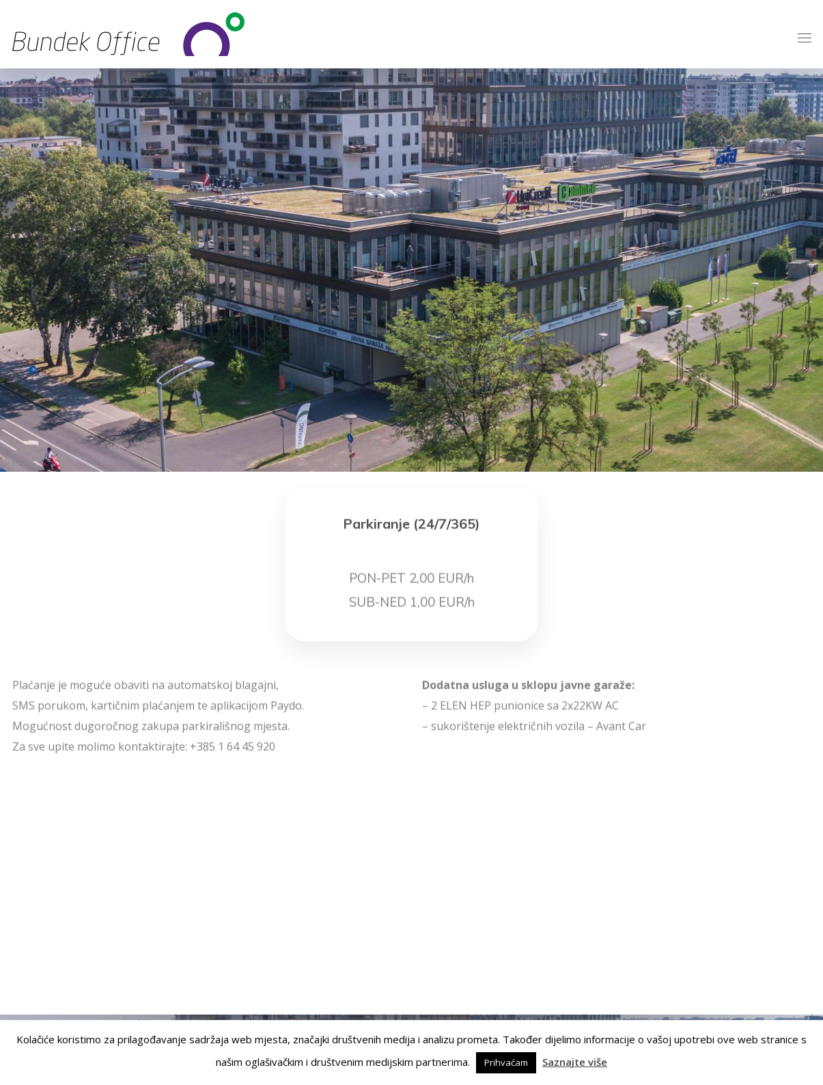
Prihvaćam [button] (506, 1062)
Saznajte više (574, 1062)
